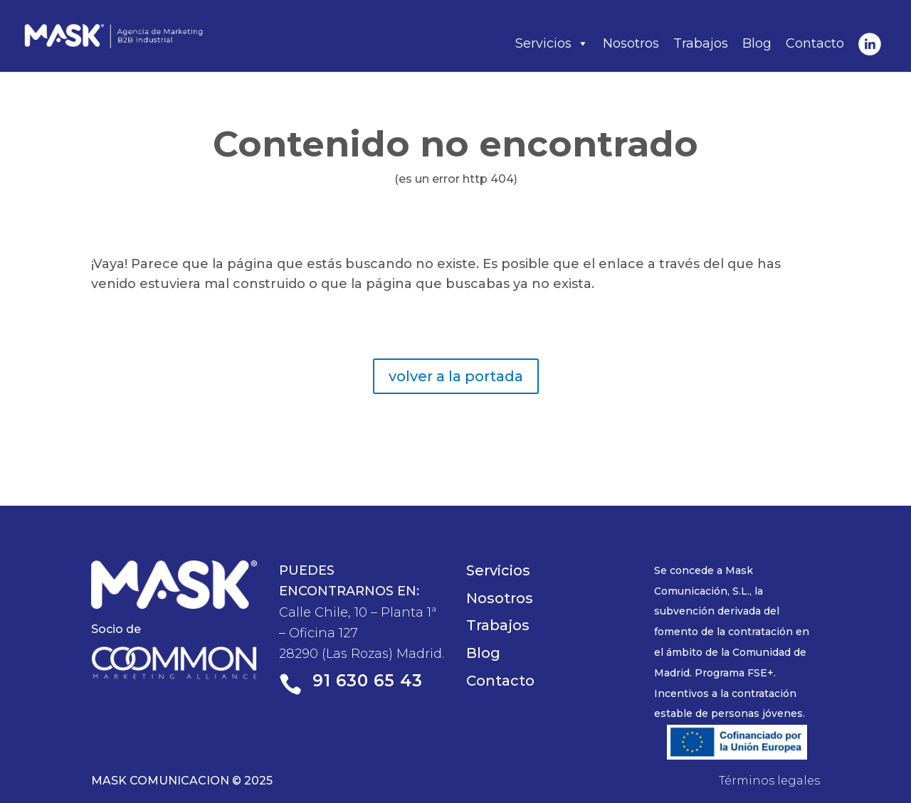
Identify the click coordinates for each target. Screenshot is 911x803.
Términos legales (769, 780)
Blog (757, 43)
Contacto (815, 43)
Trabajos (700, 43)
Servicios (552, 43)
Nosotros (631, 43)
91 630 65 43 (367, 681)
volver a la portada (456, 376)
